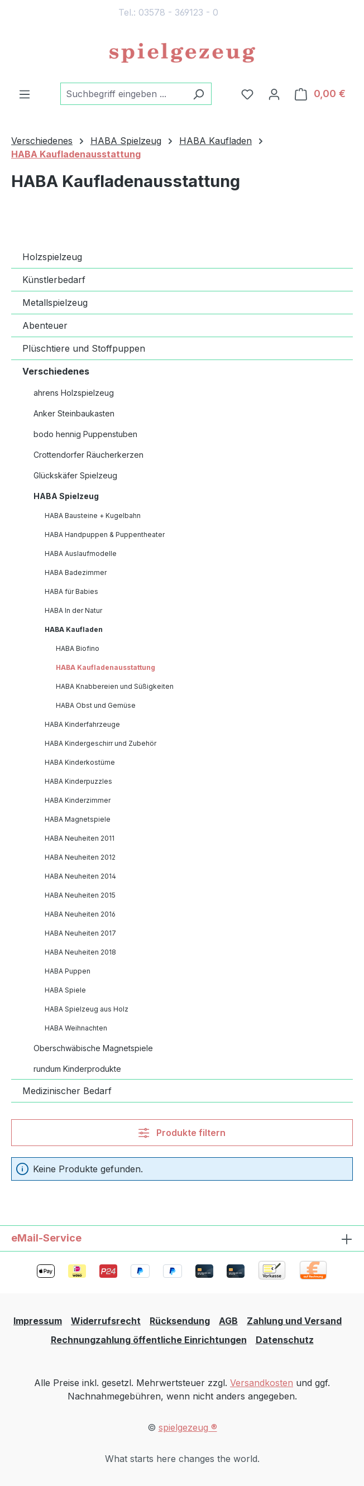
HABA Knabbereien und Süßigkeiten (115, 686)
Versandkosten (261, 1382)
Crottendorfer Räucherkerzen (88, 454)
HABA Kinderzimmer (78, 800)
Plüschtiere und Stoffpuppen (83, 348)
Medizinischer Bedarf (67, 1090)
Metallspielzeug (55, 302)
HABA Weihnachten (76, 1028)
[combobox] (123, 94)
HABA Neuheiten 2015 (80, 895)
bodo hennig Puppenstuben (85, 434)
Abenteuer (45, 325)
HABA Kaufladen (74, 629)
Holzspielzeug (52, 256)
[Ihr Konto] (274, 94)
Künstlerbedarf (53, 279)
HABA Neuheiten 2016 (80, 914)
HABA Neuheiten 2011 (79, 838)
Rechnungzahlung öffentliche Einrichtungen (149, 1339)
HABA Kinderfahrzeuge (82, 724)
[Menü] (24, 94)
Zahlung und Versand (294, 1320)
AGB (228, 1320)
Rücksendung (180, 1320)
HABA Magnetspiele (78, 819)
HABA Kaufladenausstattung (105, 667)
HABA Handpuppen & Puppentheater (105, 534)
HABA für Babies (71, 591)
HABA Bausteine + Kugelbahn (93, 515)
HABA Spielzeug (66, 496)
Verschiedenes (55, 371)
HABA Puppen (67, 971)
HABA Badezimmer (76, 572)
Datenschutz (285, 1339)
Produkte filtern (181, 1132)
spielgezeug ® (188, 1427)
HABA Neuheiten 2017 (80, 933)
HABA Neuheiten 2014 (80, 876)
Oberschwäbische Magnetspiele (93, 1048)
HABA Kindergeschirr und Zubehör (100, 743)
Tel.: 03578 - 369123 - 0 (168, 12)
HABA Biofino (77, 648)
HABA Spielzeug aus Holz (86, 1009)
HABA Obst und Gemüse (96, 705)
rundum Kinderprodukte (77, 1068)
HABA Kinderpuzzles (78, 781)
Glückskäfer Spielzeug (75, 475)
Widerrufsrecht (106, 1320)
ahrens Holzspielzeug (73, 392)
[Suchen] (198, 94)
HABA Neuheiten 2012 (80, 857)
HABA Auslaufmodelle (81, 553)
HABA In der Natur (73, 610)
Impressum (37, 1320)
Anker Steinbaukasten (73, 413)
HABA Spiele (65, 990)
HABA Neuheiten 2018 (80, 952)
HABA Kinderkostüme (80, 762)
